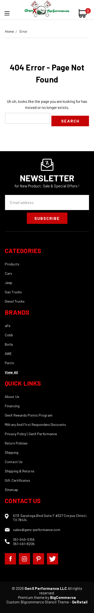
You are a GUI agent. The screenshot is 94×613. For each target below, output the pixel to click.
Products (12, 264)
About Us (12, 396)
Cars (8, 273)
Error (23, 31)
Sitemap (11, 489)
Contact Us (14, 462)
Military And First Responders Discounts (35, 424)
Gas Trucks (13, 292)
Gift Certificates (17, 480)
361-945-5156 (24, 539)
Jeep (8, 282)
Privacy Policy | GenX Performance (31, 434)
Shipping (11, 452)
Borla (9, 344)
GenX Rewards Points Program (28, 415)
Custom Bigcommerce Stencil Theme (38, 602)
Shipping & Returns (19, 471)
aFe (7, 325)
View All (11, 372)
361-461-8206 (24, 544)
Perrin (9, 363)
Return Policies (16, 443)
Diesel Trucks (15, 301)
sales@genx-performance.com (36, 529)
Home (9, 31)
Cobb (9, 335)
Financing (12, 406)
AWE (8, 353)
